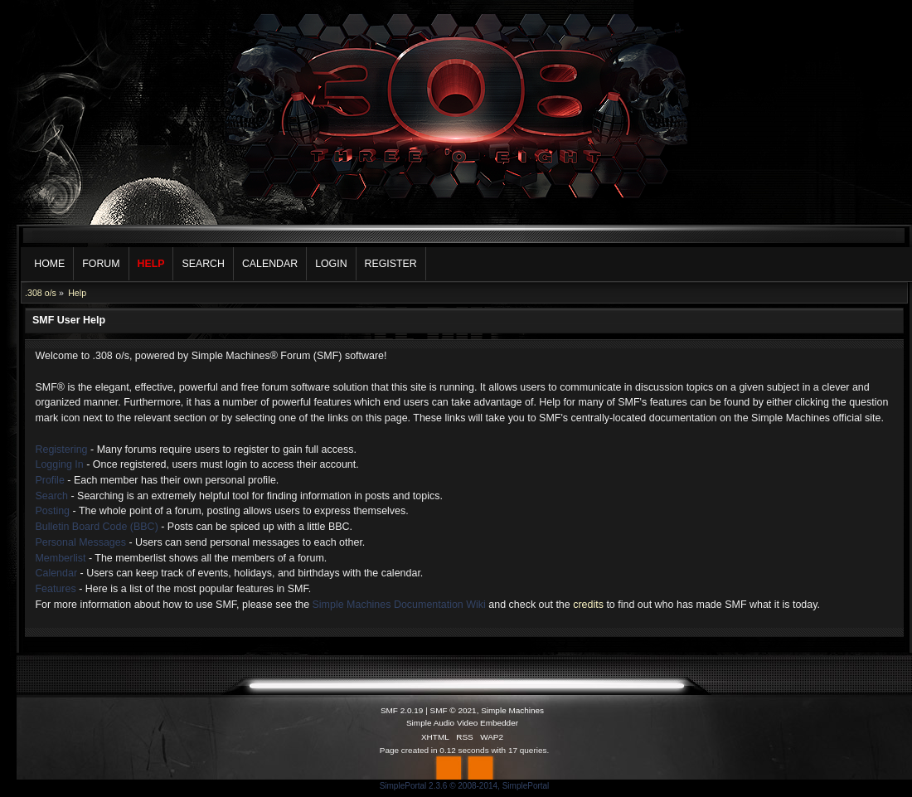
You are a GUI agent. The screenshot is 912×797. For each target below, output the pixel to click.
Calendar (56, 573)
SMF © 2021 (453, 710)
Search (51, 496)
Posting (52, 511)
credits (588, 604)
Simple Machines (512, 710)
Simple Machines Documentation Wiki (399, 604)
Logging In (59, 464)
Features (55, 589)
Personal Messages (80, 542)
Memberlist (60, 558)
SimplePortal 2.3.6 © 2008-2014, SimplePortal (465, 785)
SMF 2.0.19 (402, 710)
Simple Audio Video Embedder (462, 722)
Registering (61, 449)
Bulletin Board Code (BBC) (96, 526)
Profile (49, 480)
